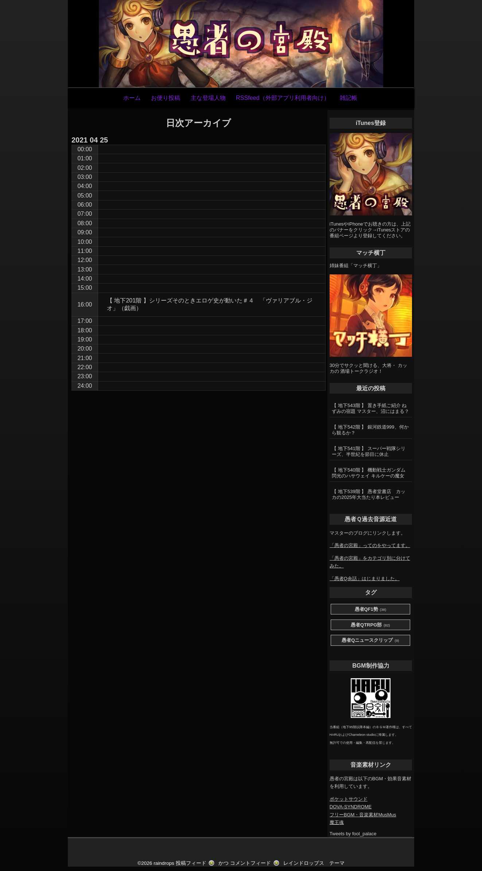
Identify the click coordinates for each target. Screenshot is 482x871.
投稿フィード (191, 863)
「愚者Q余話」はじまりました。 (365, 578)
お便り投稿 (165, 97)
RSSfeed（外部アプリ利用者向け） (283, 97)
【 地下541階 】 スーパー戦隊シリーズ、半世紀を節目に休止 (368, 451)
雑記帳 (348, 97)
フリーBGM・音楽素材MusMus (363, 814)
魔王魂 (337, 822)
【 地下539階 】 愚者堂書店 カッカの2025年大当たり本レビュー (368, 494)
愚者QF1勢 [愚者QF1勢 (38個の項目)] (370, 609)
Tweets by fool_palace (353, 833)
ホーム (132, 97)
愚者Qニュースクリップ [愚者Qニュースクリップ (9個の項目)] (370, 640)
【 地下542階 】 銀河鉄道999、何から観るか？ (370, 430)
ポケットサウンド (349, 799)
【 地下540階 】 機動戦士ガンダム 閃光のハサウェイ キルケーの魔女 (368, 473)
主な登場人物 (208, 97)
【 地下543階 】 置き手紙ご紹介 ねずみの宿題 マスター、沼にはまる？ (370, 408)
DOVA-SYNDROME (351, 806)
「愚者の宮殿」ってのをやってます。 (370, 545)
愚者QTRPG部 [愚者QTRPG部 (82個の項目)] (370, 625)
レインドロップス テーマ (314, 863)
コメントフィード (250, 863)
